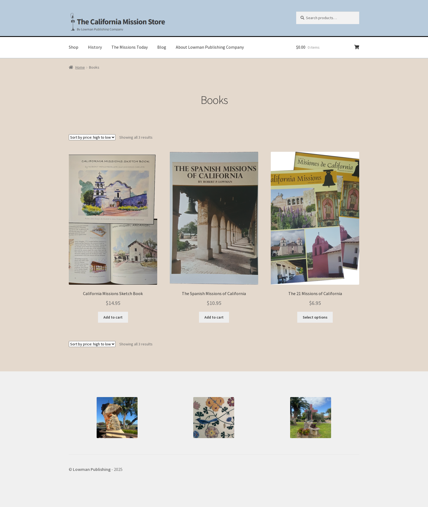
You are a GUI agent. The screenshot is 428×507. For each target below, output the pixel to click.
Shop (73, 47)
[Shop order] (92, 137)
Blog (161, 47)
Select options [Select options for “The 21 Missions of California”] (315, 317)
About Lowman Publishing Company (210, 47)
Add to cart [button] (113, 317)
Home (80, 67)
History (95, 47)
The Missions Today (129, 47)
